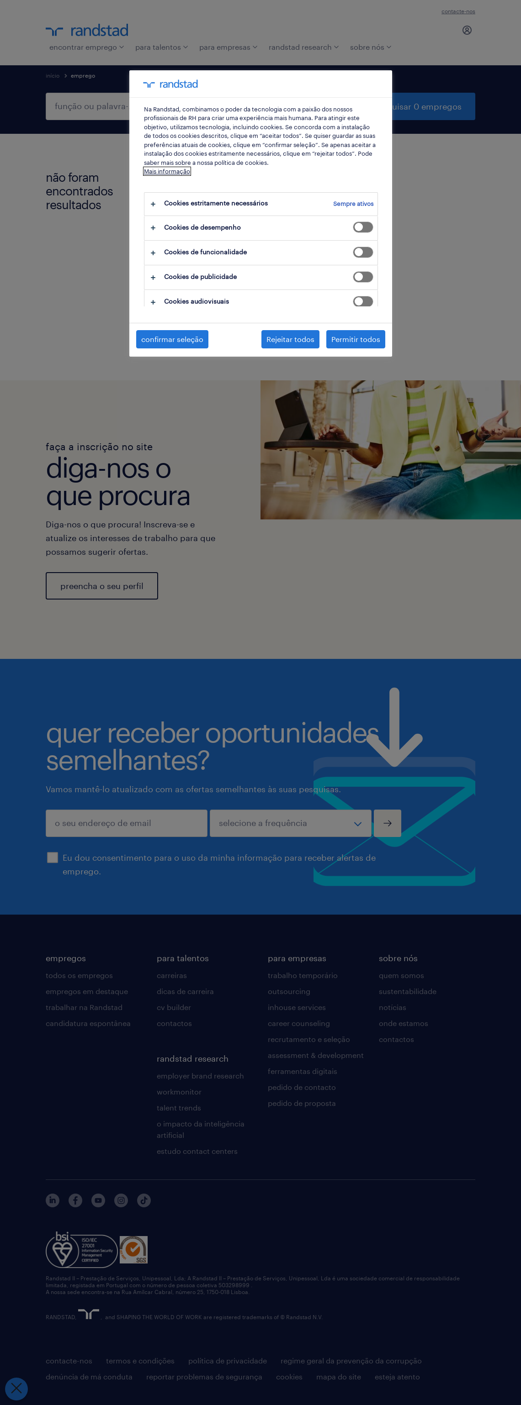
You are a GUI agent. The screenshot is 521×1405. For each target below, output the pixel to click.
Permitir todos (355, 339)
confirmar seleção (172, 339)
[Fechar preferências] (16, 1389)
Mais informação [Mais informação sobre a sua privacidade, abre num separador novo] (167, 171)
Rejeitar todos (290, 339)
